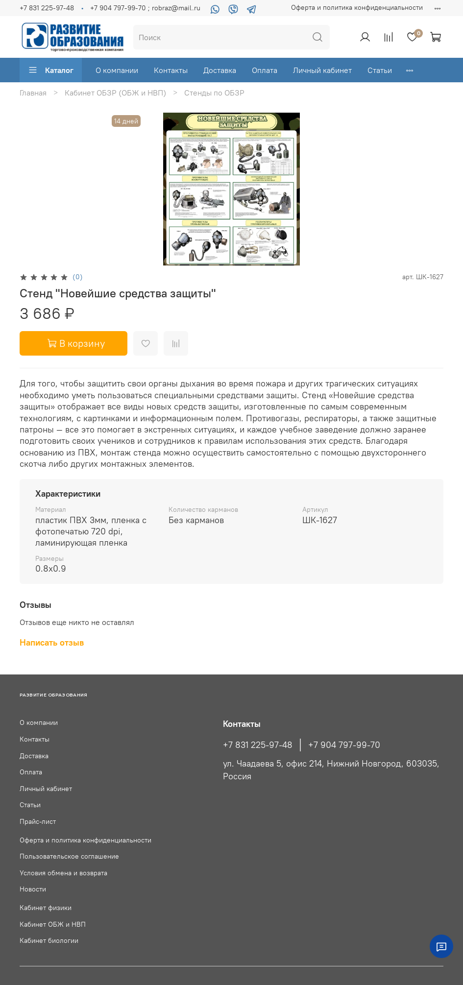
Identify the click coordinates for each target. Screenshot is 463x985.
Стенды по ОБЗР (214, 92)
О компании (117, 70)
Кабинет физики (46, 907)
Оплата (264, 70)
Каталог (50, 70)
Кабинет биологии (49, 940)
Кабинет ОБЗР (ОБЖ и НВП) (115, 92)
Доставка (219, 70)
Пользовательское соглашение (69, 856)
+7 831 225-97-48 (47, 7)
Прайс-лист (38, 821)
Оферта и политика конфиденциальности (357, 7)
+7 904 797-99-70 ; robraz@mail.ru (145, 7)
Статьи (379, 70)
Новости (33, 889)
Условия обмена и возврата (63, 872)
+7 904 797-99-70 (344, 745)
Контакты (171, 70)
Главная (33, 92)
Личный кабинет (322, 70)
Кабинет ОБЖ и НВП (53, 924)
